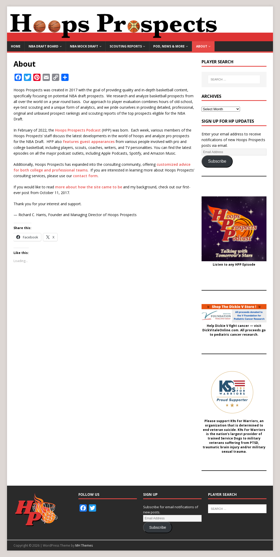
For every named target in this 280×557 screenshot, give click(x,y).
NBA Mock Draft (84, 46)
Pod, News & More (169, 46)
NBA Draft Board (43, 46)
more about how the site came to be (88, 186)
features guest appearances (89, 141)
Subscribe (217, 161)
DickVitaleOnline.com (220, 330)
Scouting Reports (126, 46)
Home (16, 46)
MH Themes (84, 545)
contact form (85, 175)
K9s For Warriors (244, 421)
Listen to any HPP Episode (234, 265)
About (201, 46)
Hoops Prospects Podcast (78, 130)
